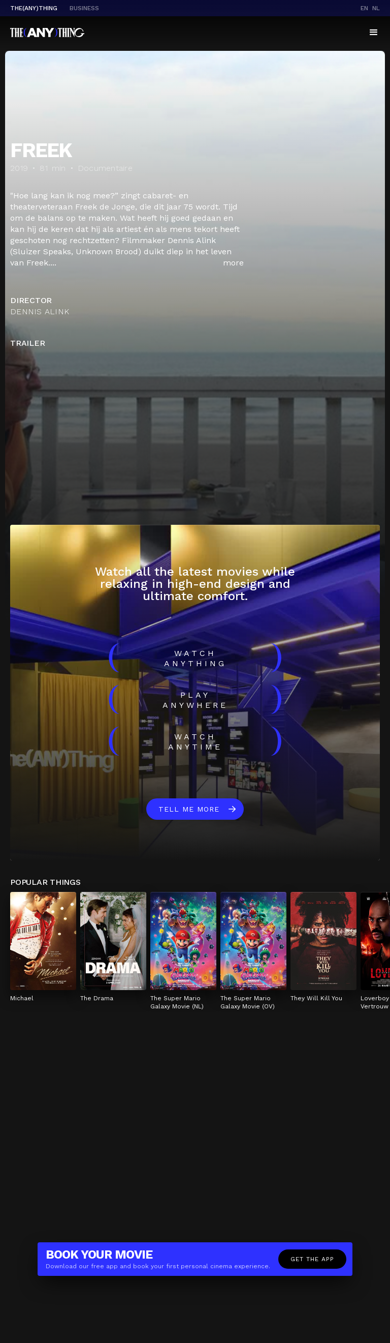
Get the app (312, 1259)
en (364, 8)
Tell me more (188, 809)
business (84, 8)
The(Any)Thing (33, 8)
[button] (374, 32)
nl (376, 8)
